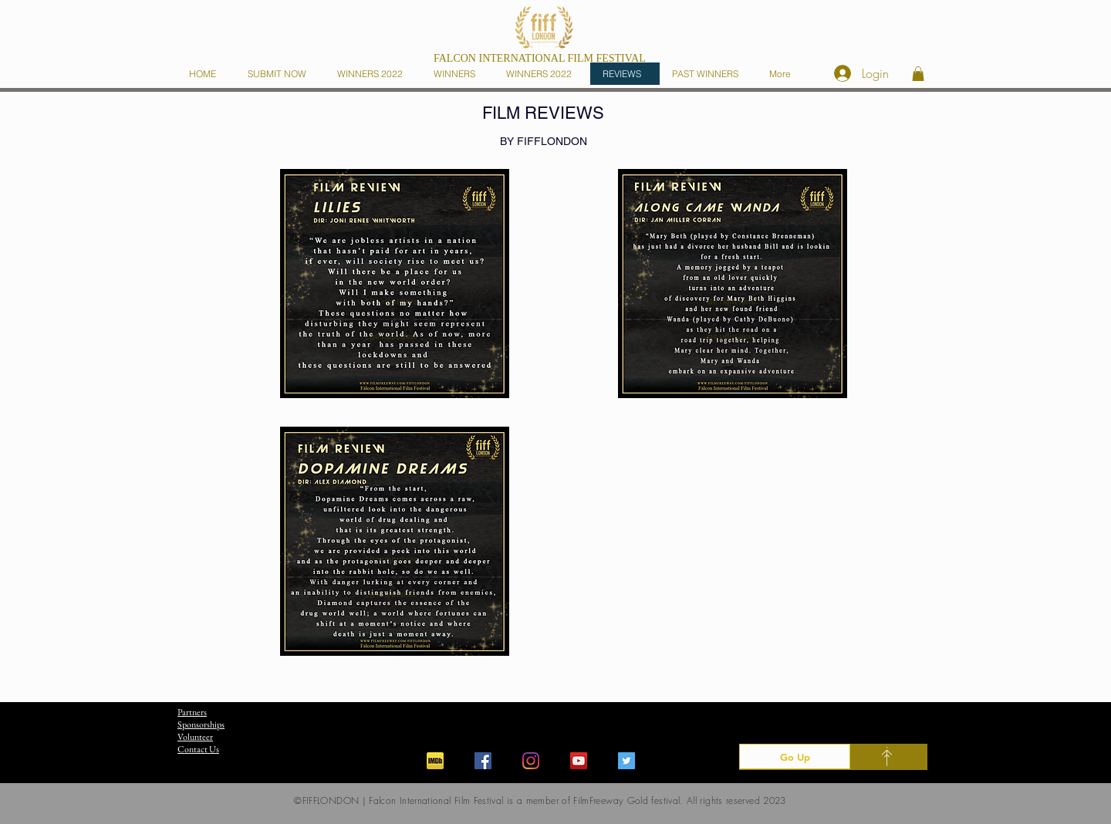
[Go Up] (794, 756)
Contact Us (198, 749)
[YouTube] (578, 760)
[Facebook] (482, 760)
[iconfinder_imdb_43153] (435, 760)
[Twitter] (626, 760)
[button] (457, 73)
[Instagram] (530, 760)
